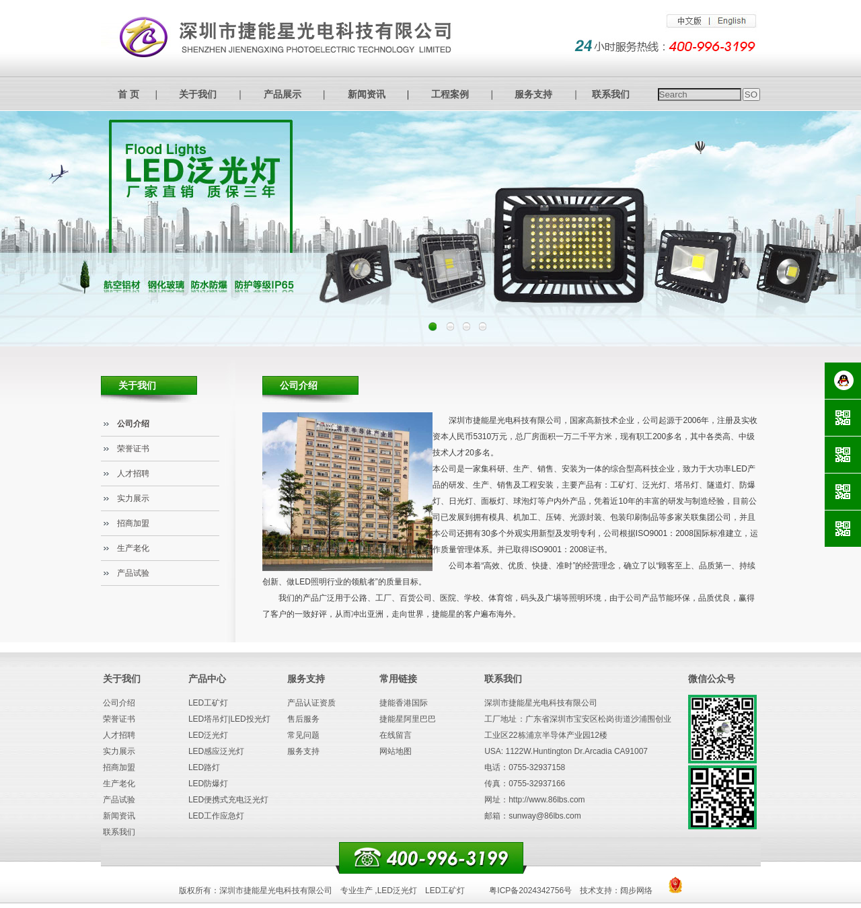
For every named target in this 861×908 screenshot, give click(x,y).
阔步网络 (636, 890)
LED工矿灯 (208, 703)
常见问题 (303, 735)
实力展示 (133, 498)
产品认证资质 (311, 703)
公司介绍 (133, 423)
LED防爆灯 (208, 783)
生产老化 (133, 548)
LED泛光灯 (208, 735)
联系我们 (611, 94)
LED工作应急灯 (216, 816)
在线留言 (395, 735)
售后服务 (303, 719)
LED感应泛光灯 (216, 751)
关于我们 (198, 94)
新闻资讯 (366, 94)
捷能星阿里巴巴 (407, 719)
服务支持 (533, 94)
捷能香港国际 (403, 703)
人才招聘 (133, 473)
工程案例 (450, 94)
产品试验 (133, 573)
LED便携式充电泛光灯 (228, 799)
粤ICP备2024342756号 (530, 890)
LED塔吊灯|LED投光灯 (229, 719)
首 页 (128, 94)
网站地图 (395, 751)
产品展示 (282, 94)
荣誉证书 (133, 448)
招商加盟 (133, 523)
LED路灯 (204, 767)
